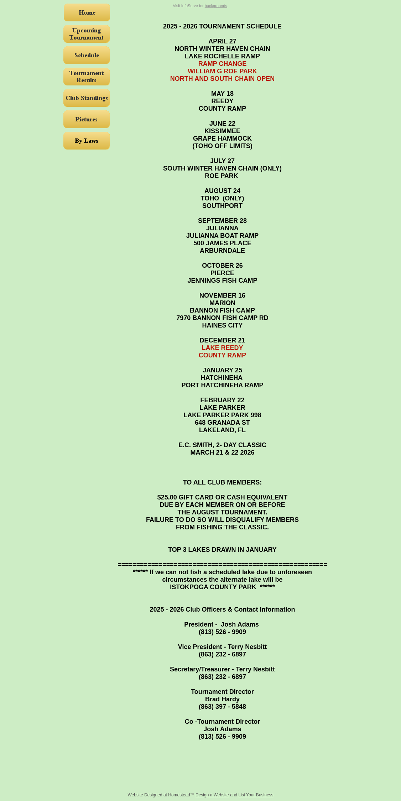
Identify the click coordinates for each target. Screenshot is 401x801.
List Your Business (256, 794)
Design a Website (212, 794)
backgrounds (216, 6)
